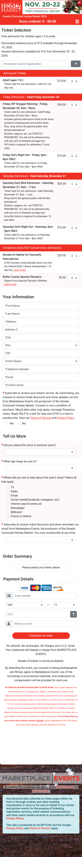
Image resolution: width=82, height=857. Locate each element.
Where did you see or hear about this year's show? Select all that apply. (38, 479)
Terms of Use (40, 791)
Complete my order (41, 635)
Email (14, 495)
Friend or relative (21, 516)
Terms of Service (39, 828)
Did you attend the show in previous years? (28, 445)
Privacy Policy (65, 787)
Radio (14, 491)
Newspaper (18, 508)
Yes (11, 423)
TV (12, 487)
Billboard (16, 512)
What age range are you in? (19, 461)
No (24, 423)
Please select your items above (41, 567)
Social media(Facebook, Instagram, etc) (35, 499)
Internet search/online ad (26, 503)
